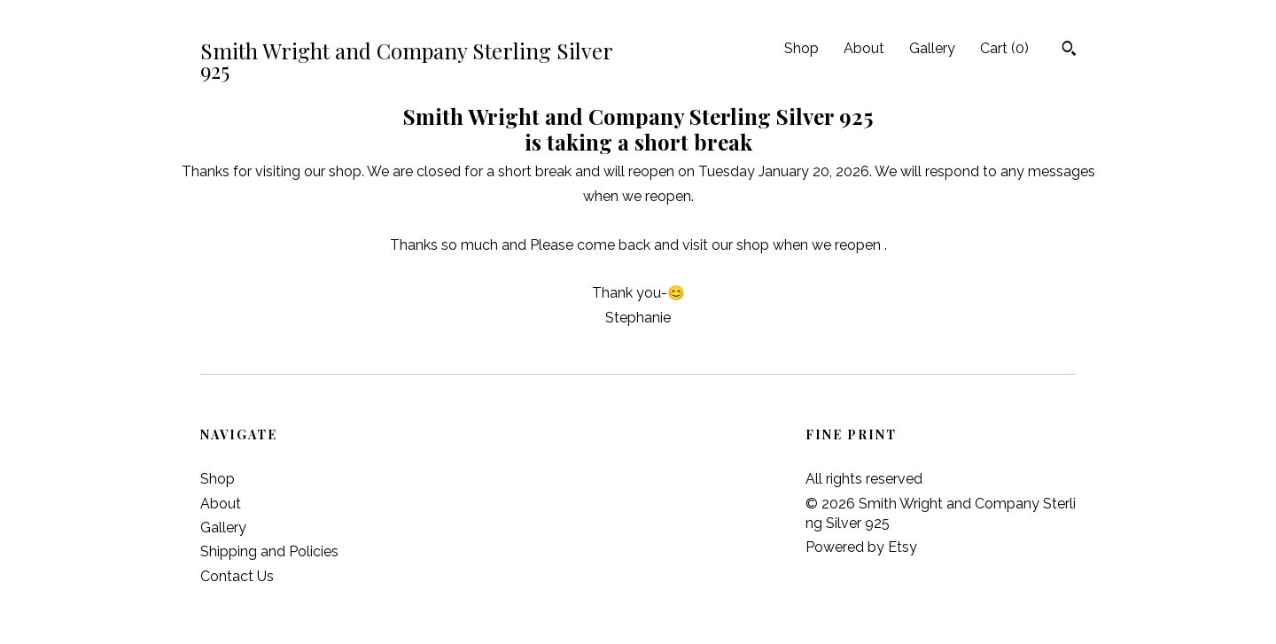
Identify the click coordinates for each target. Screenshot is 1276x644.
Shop (801, 48)
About (864, 48)
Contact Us (237, 576)
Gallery (932, 48)
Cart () (1004, 48)
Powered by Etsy (861, 547)
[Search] (1069, 50)
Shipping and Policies (269, 551)
